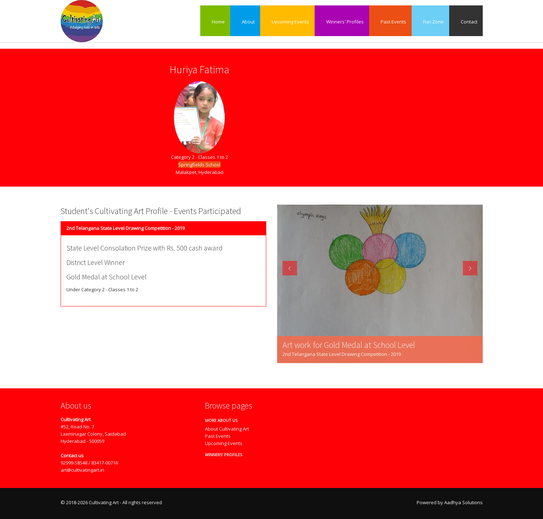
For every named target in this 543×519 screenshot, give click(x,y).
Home (215, 21)
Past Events (390, 21)
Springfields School (199, 164)
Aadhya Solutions (463, 502)
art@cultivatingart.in (82, 470)
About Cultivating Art (227, 429)
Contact (466, 21)
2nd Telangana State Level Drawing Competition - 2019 (125, 228)
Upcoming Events (287, 21)
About (245, 21)
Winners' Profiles (342, 21)
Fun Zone (430, 21)
